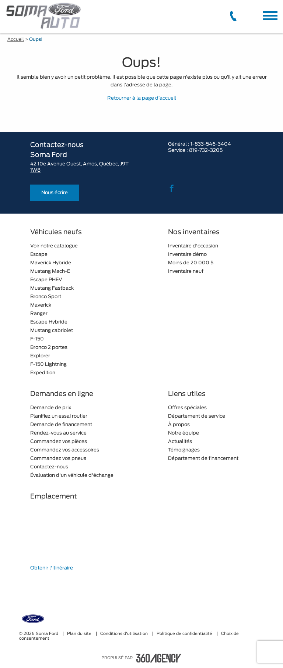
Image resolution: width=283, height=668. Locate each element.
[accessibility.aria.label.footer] (158, 658)
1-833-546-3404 (211, 144)
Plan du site (79, 634)
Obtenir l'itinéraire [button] (51, 568)
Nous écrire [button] (54, 192)
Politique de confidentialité (185, 634)
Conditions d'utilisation (124, 634)
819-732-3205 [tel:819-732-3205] (206, 150)
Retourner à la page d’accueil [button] (141, 98)
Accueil (15, 39)
